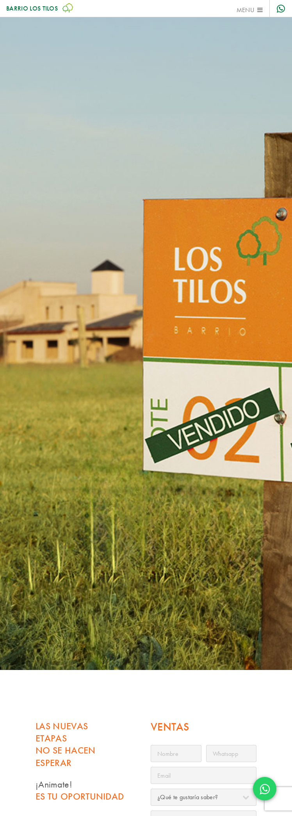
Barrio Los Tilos (39, 8)
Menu (245, 10)
